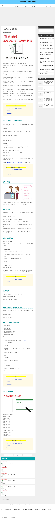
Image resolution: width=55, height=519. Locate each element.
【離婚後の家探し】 (27, 5)
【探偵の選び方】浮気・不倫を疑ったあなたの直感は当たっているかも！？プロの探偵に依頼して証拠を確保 (47, 44)
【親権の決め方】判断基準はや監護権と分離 (47, 62)
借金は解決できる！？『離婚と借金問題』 (13, 509)
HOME (2, 509)
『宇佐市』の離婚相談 (11, 463)
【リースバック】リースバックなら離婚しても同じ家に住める (48, 105)
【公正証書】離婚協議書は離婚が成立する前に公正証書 (47, 66)
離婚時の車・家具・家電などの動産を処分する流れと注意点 (48, 88)
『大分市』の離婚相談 (11, 474)
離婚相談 (46, 5)
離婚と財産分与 (16, 513)
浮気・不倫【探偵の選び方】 (28, 509)
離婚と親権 (10, 513)
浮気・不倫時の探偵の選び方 (18, 5)
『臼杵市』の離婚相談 (5, 499)
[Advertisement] (27, 16)
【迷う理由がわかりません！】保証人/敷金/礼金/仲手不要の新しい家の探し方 (48, 99)
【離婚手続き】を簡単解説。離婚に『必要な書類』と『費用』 (46, 57)
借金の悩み (9, 113)
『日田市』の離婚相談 (11, 486)
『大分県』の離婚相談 (7, 32)
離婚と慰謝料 (3, 513)
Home (2, 5)
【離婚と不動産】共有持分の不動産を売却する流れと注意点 (48, 93)
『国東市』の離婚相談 (11, 492)
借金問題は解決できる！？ (9, 5)
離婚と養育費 (23, 513)
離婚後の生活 (52, 5)
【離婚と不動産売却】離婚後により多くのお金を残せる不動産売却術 (47, 53)
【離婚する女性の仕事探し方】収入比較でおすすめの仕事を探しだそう (47, 49)
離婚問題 (29, 513)
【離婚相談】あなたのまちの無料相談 (27, 1)
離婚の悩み (9, 110)
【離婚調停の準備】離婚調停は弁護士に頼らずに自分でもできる (47, 70)
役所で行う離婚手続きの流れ (45, 73)
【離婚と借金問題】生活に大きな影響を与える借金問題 (47, 39)
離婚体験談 (44, 509)
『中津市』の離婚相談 (11, 480)
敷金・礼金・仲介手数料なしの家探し (15, 108)
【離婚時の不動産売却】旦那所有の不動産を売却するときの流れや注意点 (48, 82)
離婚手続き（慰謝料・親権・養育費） (36, 5)
